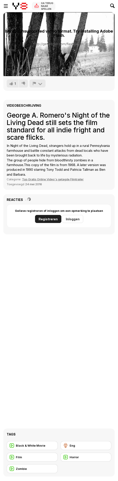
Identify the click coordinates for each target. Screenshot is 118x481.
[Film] (32, 457)
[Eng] (86, 445)
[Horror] (86, 457)
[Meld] (37, 83)
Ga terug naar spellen (47, 6)
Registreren (48, 219)
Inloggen (73, 219)
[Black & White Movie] (32, 445)
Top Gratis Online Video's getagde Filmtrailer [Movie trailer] (53, 179)
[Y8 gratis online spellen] (19, 6)
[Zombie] (32, 468)
